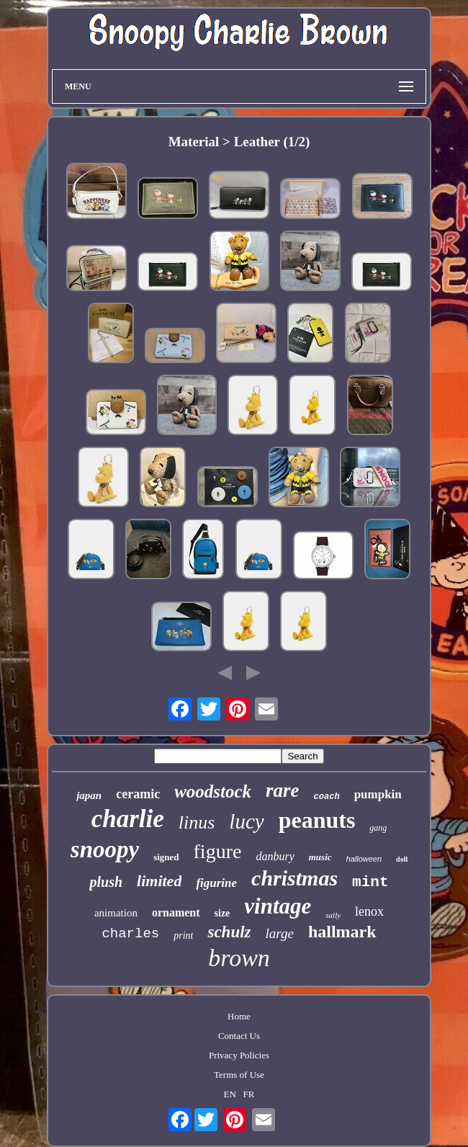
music (320, 857)
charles (130, 934)
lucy (246, 821)
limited (159, 881)
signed (166, 857)
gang (378, 828)
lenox (369, 911)
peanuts (317, 820)
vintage (277, 906)
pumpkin (378, 794)
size (222, 913)
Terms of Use (239, 1074)
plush (105, 882)
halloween (364, 858)
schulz (229, 932)
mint (370, 882)
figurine (216, 883)
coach (327, 797)
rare (283, 790)
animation (116, 913)
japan (89, 795)
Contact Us (239, 1035)
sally (333, 915)
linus (197, 822)
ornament (176, 912)
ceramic (138, 794)
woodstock (212, 791)
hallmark (342, 931)
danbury (275, 856)
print (183, 935)
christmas (294, 878)
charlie (127, 819)
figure (218, 851)
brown (239, 958)
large (280, 933)
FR (249, 1094)
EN (230, 1094)
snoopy (105, 849)
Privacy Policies (239, 1055)
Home (239, 1016)
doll (402, 859)
